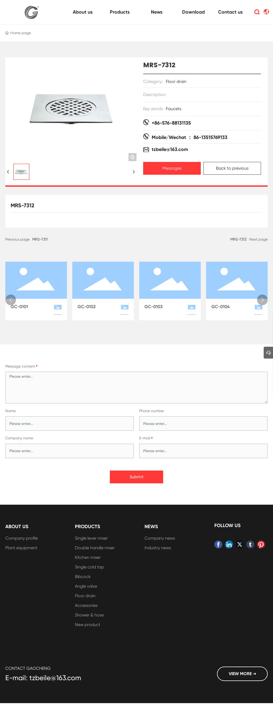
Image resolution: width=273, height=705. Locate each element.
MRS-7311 (40, 239)
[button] (10, 299)
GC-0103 (153, 306)
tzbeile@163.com (170, 149)
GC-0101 (19, 306)
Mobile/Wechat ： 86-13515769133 (189, 137)
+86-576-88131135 (171, 123)
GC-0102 (86, 306)
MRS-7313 (238, 239)
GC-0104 (220, 306)
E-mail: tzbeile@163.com (43, 678)
